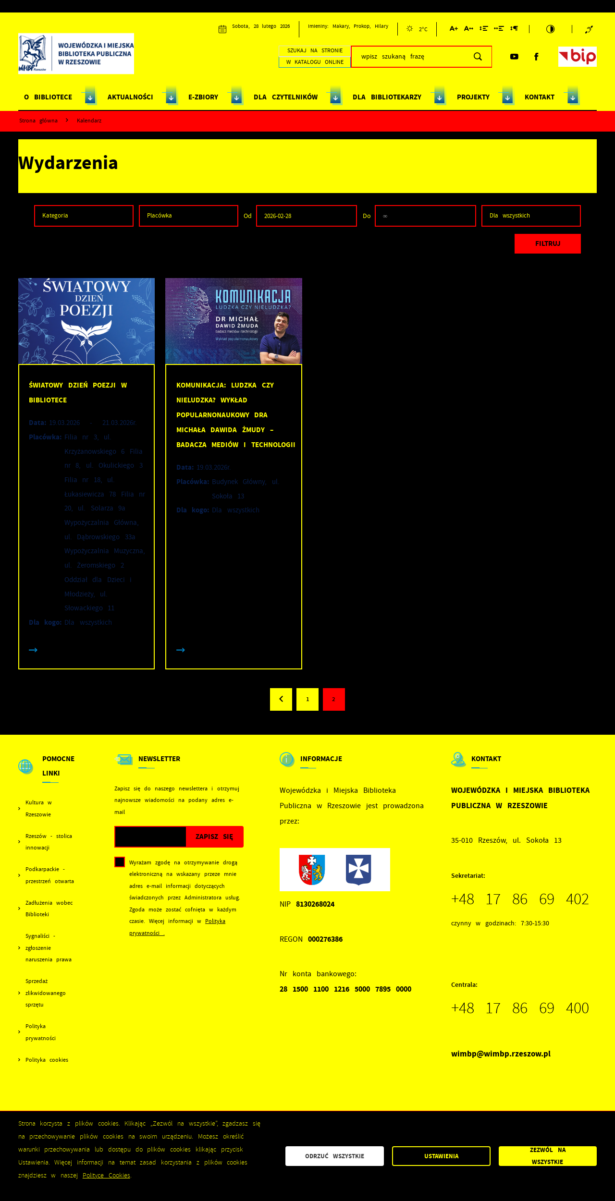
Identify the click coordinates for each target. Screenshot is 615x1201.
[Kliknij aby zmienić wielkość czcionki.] (454, 30)
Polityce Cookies (106, 1175)
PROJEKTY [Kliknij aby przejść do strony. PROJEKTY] (473, 97)
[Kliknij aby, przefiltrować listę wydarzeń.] (547, 244)
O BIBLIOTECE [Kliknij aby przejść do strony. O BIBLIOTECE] (48, 97)
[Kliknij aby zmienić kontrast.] (550, 29)
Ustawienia (441, 1156)
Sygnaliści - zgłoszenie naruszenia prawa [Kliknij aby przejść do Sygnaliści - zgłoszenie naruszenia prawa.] (48, 947)
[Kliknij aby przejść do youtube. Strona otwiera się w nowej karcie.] (514, 57)
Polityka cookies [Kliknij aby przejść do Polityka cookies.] (46, 1060)
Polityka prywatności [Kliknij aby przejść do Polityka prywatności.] (40, 1032)
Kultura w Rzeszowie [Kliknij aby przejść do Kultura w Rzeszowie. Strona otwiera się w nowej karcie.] (38, 808)
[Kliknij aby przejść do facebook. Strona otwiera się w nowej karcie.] (536, 57)
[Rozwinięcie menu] (48, 774)
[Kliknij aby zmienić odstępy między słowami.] (499, 30)
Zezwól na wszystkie (547, 1156)
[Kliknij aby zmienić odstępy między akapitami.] (514, 30)
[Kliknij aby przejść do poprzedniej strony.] (281, 699)
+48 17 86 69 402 (520, 899)
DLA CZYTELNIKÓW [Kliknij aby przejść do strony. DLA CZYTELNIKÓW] (285, 97)
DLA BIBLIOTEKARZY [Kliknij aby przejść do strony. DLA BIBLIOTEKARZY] (387, 97)
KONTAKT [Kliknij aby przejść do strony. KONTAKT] (539, 97)
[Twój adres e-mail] (150, 837)
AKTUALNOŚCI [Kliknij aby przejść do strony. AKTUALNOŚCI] (130, 97)
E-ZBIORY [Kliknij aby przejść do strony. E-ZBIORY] (203, 97)
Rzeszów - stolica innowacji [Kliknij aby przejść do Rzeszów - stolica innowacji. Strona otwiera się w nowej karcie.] (48, 842)
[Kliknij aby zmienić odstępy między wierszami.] (483, 30)
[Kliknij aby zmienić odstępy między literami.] (468, 30)
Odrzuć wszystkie (334, 1156)
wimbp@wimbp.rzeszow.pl (501, 1053)
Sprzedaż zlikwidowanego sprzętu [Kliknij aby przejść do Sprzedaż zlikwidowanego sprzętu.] (45, 992)
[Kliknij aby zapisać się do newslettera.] (214, 837)
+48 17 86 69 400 (520, 1008)
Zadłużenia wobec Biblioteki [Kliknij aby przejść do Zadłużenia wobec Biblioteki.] (49, 909)
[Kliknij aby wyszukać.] (478, 56)
